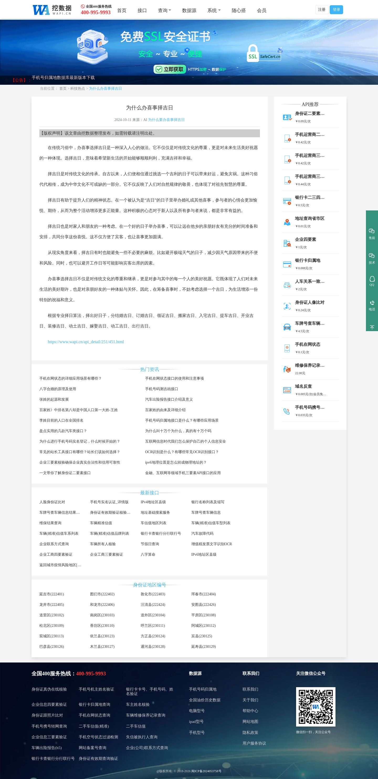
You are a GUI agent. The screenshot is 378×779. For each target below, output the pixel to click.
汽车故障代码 (202, 534)
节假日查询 (150, 544)
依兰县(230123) (102, 636)
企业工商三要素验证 (106, 555)
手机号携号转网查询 (49, 726)
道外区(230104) (153, 615)
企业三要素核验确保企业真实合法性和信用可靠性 (79, 462)
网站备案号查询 (92, 748)
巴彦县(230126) (51, 647)
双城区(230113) (51, 636)
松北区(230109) (51, 626)
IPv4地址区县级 (153, 502)
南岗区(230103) (102, 615)
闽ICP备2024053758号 (206, 771)
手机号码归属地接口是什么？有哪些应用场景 (182, 420)
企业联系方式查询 (54, 544)
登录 (336, 10)
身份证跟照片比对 (47, 715)
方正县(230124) (153, 636)
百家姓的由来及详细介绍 (165, 410)
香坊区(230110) (102, 626)
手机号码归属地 (203, 689)
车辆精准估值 (101, 523)
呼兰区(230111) (153, 626)
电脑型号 (197, 711)
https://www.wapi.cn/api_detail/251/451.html (86, 342)
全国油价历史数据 (204, 700)
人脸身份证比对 (52, 502)
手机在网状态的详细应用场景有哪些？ (70, 378)
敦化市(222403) (153, 594)
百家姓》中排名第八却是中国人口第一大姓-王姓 (78, 410)
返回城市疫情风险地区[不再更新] (66, 565)
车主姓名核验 (138, 704)
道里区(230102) (51, 615)
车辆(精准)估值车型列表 (210, 523)
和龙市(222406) (102, 605)
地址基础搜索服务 (155, 513)
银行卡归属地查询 (94, 704)
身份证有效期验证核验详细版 (114, 513)
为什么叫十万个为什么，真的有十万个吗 (178, 431)
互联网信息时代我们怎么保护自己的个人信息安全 (185, 441)
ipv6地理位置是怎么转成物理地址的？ (176, 462)
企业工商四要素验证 (55, 555)
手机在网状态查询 (94, 715)
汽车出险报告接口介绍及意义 (169, 399)
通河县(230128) (153, 647)
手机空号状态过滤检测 (98, 737)
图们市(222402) (102, 594)
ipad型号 (196, 721)
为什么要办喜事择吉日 (166, 120)
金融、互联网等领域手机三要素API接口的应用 (183, 473)
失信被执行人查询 (142, 737)
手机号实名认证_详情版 (109, 502)
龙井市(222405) (51, 605)
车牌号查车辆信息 (206, 513)
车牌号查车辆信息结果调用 (61, 513)
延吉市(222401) (51, 594)
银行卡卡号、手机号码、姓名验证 (149, 691)
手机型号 (197, 732)
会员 (261, 10)
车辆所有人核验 (103, 544)
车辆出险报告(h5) (47, 748)
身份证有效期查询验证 (98, 758)
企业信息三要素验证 (49, 737)
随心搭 (239, 10)
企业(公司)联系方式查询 (147, 748)
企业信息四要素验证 (49, 704)
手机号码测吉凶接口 (161, 389)
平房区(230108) (203, 615)
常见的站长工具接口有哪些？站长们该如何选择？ (79, 452)
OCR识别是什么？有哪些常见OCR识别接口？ (182, 452)
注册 (322, 10)
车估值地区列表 (153, 523)
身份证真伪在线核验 (49, 689)
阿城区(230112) (203, 626)
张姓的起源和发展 (54, 399)
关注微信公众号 (311, 673)
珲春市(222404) (203, 594)
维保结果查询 (50, 523)
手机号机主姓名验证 (96, 689)
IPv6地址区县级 (204, 555)
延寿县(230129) (203, 647)
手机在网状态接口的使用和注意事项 (174, 378)
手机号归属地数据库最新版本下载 (63, 80)
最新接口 (149, 492)
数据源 (189, 10)
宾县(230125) (201, 636)
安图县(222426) (203, 605)
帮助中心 (250, 711)
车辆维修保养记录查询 (145, 715)
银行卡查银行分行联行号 (161, 534)
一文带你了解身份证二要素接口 (65, 473)
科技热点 (77, 89)
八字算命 (148, 555)
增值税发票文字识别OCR (211, 544)
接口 (142, 10)
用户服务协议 (254, 743)
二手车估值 (136, 726)
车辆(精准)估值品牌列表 (109, 534)
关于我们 (250, 700)
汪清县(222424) (153, 605)
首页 (122, 10)
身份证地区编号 (149, 584)
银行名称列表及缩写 (207, 502)
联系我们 (251, 673)
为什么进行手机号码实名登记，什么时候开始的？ (79, 441)
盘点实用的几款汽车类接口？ (63, 431)
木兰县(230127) (102, 647)
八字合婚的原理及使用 (57, 389)
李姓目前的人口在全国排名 (61, 420)
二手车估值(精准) (94, 726)
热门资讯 (149, 369)
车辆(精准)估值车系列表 (58, 534)
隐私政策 (250, 732)
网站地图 (250, 721)
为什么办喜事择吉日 (105, 89)
